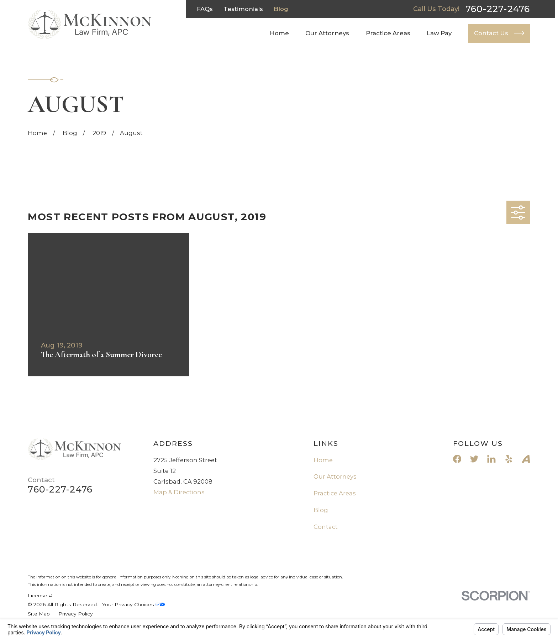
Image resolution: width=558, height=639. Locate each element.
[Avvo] (526, 459)
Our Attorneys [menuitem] (327, 33)
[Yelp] (509, 459)
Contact (326, 526)
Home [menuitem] (279, 33)
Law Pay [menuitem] (439, 33)
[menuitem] (39, 613)
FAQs (205, 8)
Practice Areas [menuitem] (388, 33)
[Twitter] (474, 459)
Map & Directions (179, 492)
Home (323, 460)
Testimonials (243, 8)
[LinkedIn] (491, 459)
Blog (281, 8)
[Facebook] (457, 459)
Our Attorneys (335, 476)
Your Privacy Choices (133, 604)
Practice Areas (335, 493)
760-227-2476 (497, 9)
